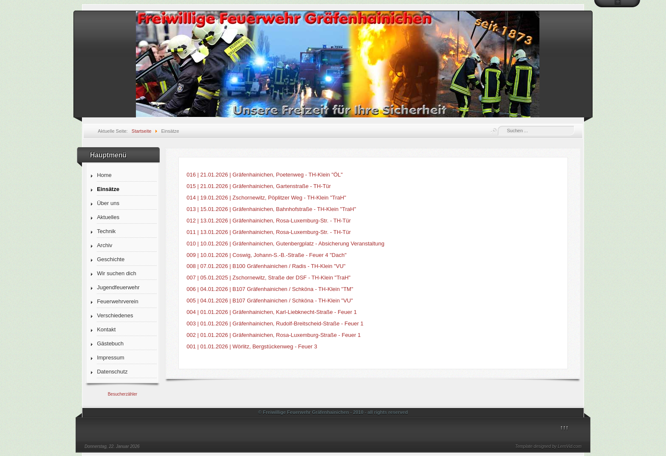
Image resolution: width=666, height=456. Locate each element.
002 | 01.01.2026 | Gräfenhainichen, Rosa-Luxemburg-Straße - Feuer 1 (273, 335)
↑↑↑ (564, 427)
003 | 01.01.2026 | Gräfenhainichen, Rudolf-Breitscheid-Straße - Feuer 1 (275, 323)
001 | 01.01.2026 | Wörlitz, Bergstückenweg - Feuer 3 (251, 346)
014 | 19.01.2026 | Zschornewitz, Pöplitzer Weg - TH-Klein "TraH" (266, 197)
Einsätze (108, 189)
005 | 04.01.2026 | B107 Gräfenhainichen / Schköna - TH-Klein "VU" (269, 300)
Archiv (104, 245)
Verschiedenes (115, 315)
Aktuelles (108, 217)
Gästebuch (110, 343)
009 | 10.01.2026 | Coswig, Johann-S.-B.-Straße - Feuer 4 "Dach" (266, 255)
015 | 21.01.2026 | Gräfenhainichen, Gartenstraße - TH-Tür (258, 186)
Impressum (110, 357)
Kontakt (106, 329)
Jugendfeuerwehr (118, 287)
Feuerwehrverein (117, 301)
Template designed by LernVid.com (548, 446)
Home (104, 175)
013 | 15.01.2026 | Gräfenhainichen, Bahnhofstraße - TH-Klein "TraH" (271, 209)
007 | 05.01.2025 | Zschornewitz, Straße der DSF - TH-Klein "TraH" (268, 277)
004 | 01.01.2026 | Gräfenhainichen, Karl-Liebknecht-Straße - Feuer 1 (271, 312)
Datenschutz (112, 371)
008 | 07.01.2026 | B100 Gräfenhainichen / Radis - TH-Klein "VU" (265, 266)
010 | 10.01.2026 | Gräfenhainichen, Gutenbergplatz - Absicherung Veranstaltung (285, 243)
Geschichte (110, 259)
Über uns (108, 203)
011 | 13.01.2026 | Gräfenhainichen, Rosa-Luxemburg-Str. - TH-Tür (268, 232)
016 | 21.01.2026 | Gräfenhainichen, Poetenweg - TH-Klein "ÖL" (264, 174)
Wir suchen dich (116, 273)
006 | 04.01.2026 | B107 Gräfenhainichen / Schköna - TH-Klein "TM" (269, 289)
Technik (106, 231)
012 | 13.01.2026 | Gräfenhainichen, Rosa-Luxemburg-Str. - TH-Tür (268, 220)
